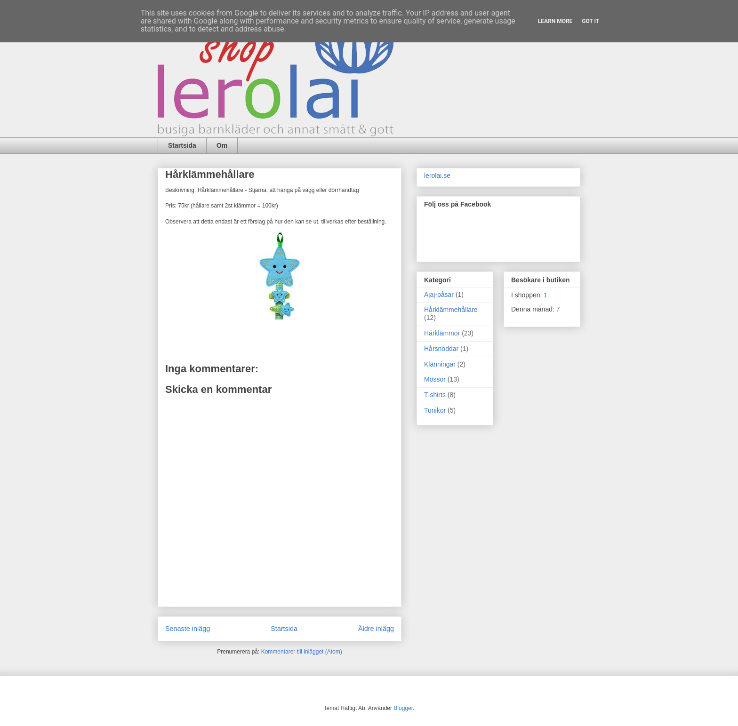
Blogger (403, 708)
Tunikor (435, 410)
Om (222, 145)
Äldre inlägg (376, 628)
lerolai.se (437, 175)
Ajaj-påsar (439, 294)
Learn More (555, 21)
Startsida (182, 145)
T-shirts (435, 395)
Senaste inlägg (187, 628)
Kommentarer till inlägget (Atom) (301, 651)
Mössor (435, 379)
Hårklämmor (442, 333)
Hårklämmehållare (451, 309)
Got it (590, 21)
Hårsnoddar (441, 348)
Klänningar (440, 364)
